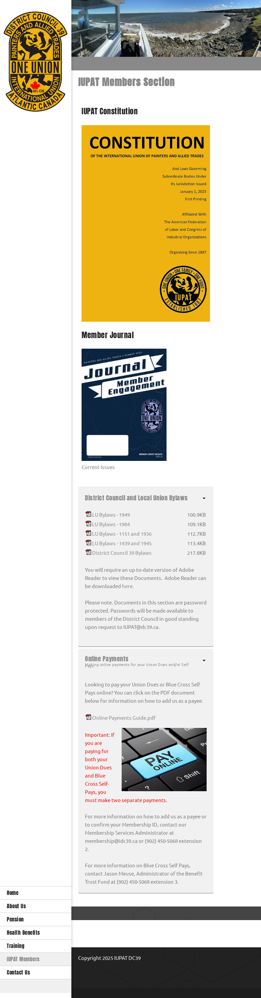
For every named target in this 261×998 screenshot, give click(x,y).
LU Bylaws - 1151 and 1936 (122, 534)
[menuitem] (35, 892)
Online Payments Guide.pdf (124, 718)
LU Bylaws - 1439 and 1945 (122, 543)
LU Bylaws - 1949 (111, 515)
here (127, 586)
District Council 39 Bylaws (122, 553)
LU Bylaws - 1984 (111, 524)
